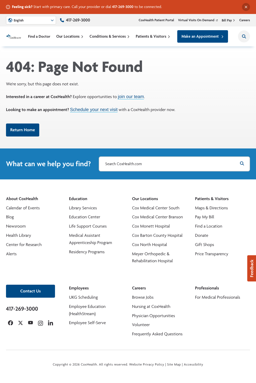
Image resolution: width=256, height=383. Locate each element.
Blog (10, 217)
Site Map (174, 365)
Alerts (11, 253)
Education (78, 198)
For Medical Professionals (217, 297)
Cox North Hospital (149, 244)
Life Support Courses (88, 226)
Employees (79, 288)
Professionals (207, 288)
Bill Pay (228, 20)
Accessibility (193, 365)
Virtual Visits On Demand (198, 20)
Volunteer (141, 324)
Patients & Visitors (153, 36)
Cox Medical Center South (156, 208)
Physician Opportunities (153, 315)
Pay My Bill (204, 217)
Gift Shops (204, 244)
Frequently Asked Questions (157, 334)
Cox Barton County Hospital (157, 235)
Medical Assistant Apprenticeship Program (90, 239)
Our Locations (70, 36)
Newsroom (16, 226)
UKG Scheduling (83, 297)
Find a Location (208, 226)
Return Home (22, 129)
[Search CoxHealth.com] (174, 163)
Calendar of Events (23, 208)
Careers (244, 20)
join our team (131, 96)
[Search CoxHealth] (244, 36)
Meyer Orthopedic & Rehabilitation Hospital (152, 257)
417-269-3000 (123, 6)
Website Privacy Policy (146, 365)
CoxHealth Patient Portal (156, 20)
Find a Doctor (39, 36)
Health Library (18, 235)
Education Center (84, 217)
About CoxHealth (22, 198)
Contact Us (30, 291)
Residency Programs (86, 252)
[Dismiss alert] (246, 7)
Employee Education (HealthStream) (87, 310)
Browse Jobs (143, 297)
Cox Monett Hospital (151, 226)
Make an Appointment (203, 36)
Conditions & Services (110, 36)
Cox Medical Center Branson (157, 217)
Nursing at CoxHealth (151, 306)
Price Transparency (211, 253)
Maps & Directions (211, 208)
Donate (201, 235)
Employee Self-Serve (87, 322)
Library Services (83, 208)
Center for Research (24, 244)
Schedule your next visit (94, 109)
